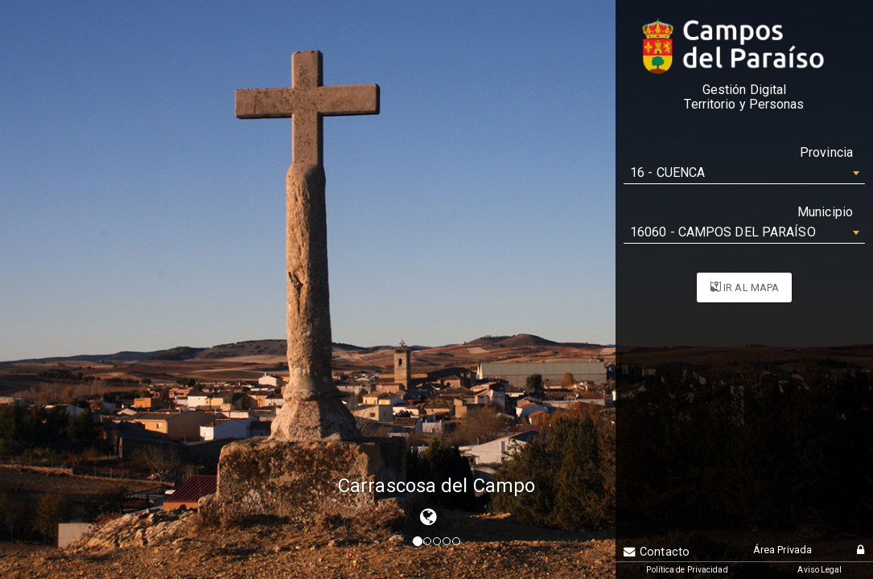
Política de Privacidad (686, 570)
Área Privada (782, 549)
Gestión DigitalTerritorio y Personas (744, 97)
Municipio (825, 212)
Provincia (826, 152)
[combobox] (744, 173)
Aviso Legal (819, 570)
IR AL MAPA (744, 287)
